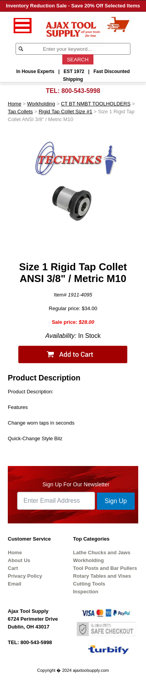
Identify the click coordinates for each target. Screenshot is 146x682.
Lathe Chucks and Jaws (101, 552)
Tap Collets (20, 111)
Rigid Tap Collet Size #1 (65, 111)
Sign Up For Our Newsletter (75, 484)
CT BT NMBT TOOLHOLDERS (95, 104)
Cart (13, 568)
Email (14, 584)
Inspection (86, 592)
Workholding (41, 104)
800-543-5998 (81, 90)
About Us (19, 560)
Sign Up (116, 501)
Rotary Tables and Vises (102, 576)
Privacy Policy (25, 576)
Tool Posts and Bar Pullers (105, 568)
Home (14, 104)
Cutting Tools (89, 584)
